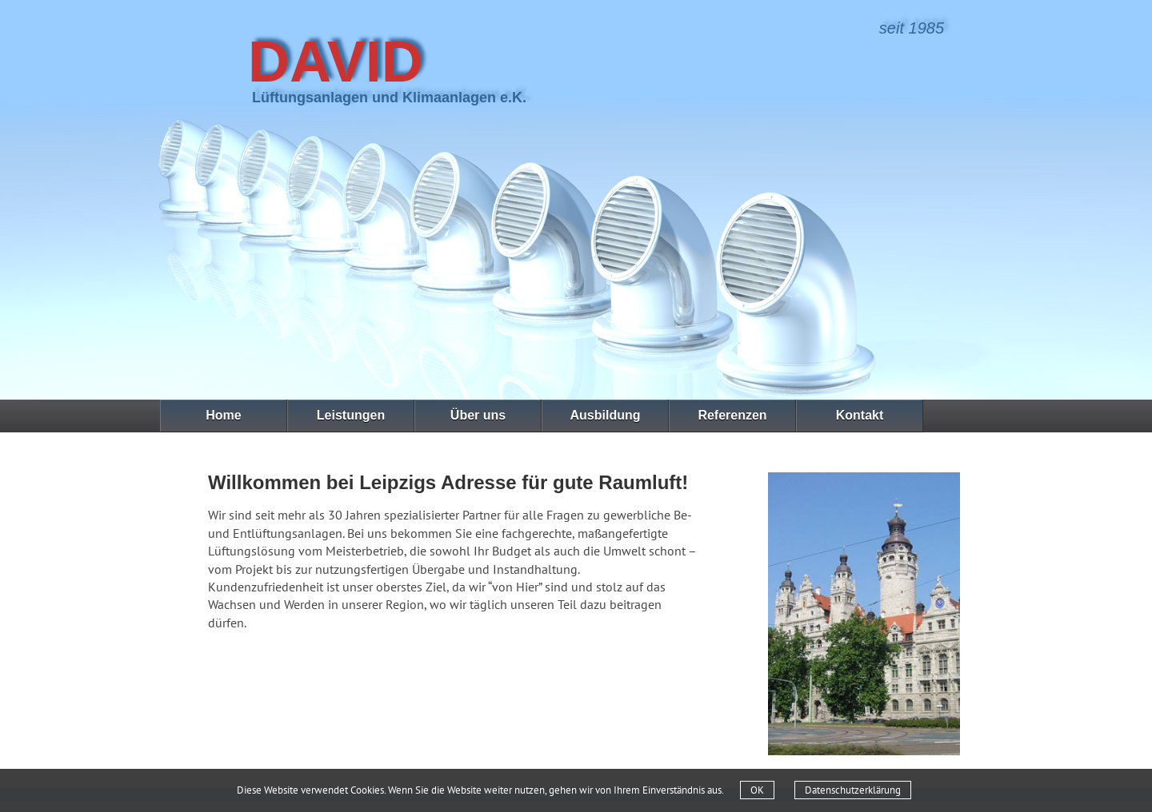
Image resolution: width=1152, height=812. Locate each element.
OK (757, 790)
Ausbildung (605, 415)
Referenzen (732, 415)
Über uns (478, 415)
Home (223, 415)
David (335, 62)
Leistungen (351, 415)
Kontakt (860, 415)
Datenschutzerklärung (853, 790)
